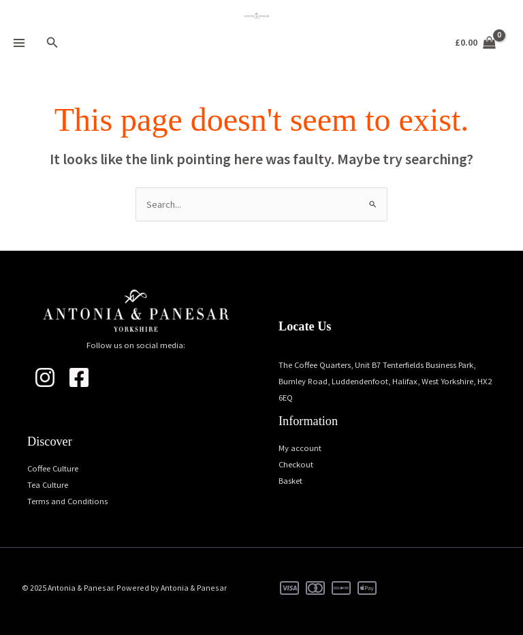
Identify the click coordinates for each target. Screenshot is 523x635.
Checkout (296, 464)
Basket (290, 480)
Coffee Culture (52, 468)
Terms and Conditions (67, 500)
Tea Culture (47, 484)
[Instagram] (45, 377)
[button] (52, 43)
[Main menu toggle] (19, 43)
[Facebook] (79, 377)
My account (300, 447)
